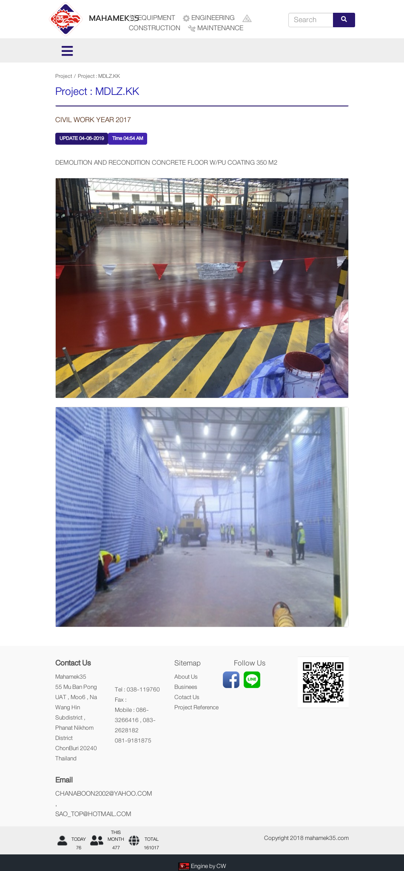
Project (63, 76)
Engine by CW (208, 866)
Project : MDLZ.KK (99, 76)
